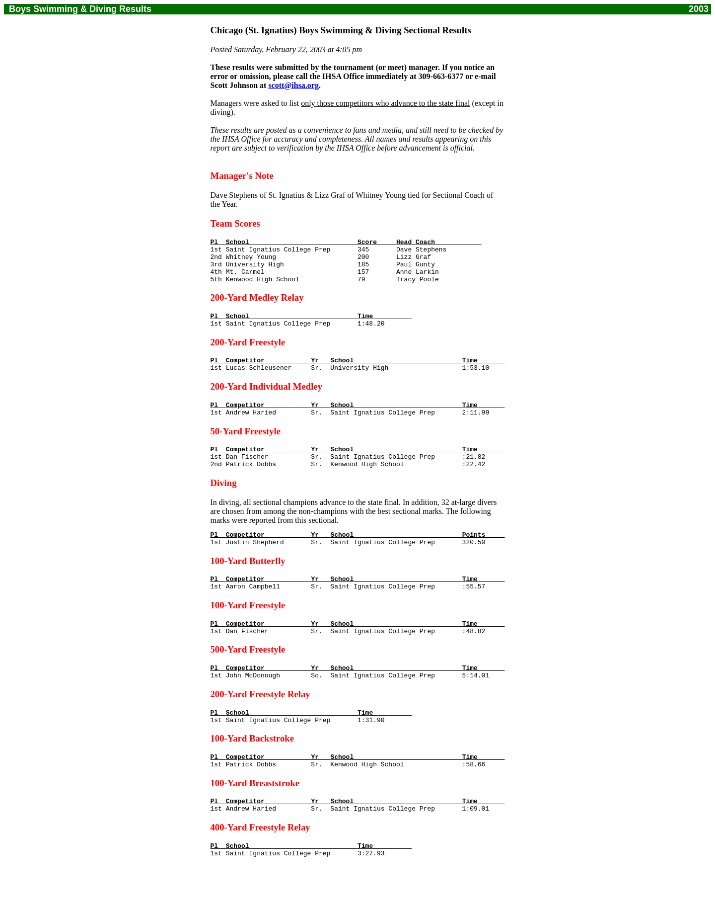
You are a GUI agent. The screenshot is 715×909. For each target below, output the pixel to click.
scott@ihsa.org (293, 85)
